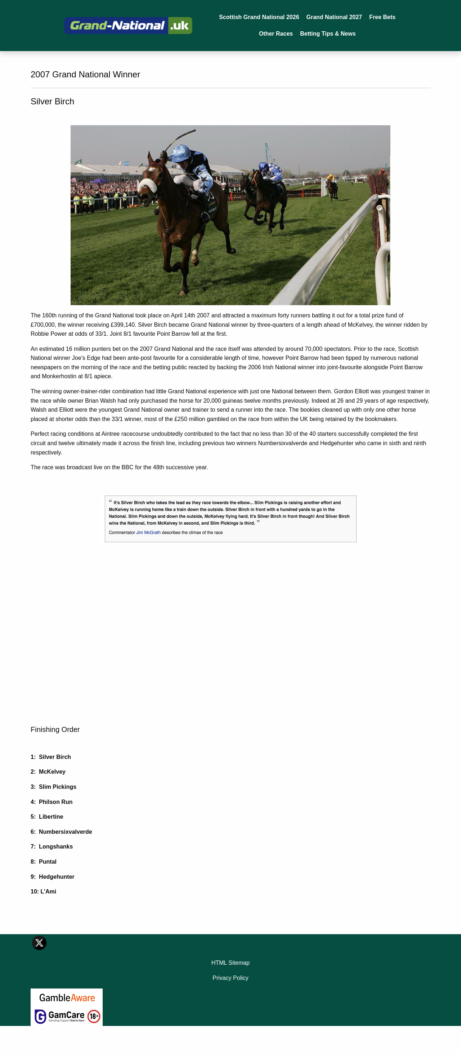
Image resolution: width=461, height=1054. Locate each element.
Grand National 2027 (334, 17)
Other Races (276, 34)
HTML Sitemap (230, 963)
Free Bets (382, 17)
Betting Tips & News (327, 34)
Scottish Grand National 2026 (259, 17)
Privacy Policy (230, 978)
